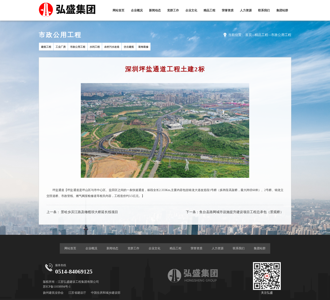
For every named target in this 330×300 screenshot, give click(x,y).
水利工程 (95, 46)
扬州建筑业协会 (53, 292)
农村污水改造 (111, 46)
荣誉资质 (228, 10)
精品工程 (209, 10)
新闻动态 (155, 10)
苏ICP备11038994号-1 (57, 286)
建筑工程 (46, 46)
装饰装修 (143, 46)
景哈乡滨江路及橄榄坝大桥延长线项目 (89, 212)
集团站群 (282, 10)
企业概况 (137, 10)
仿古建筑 (129, 46)
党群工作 (173, 10)
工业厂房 (61, 46)
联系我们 (264, 10)
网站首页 (118, 10)
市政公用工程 (281, 35)
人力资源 (246, 10)
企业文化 (191, 10)
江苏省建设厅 (77, 292)
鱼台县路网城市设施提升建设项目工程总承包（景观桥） (241, 212)
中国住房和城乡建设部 (105, 292)
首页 (248, 35)
